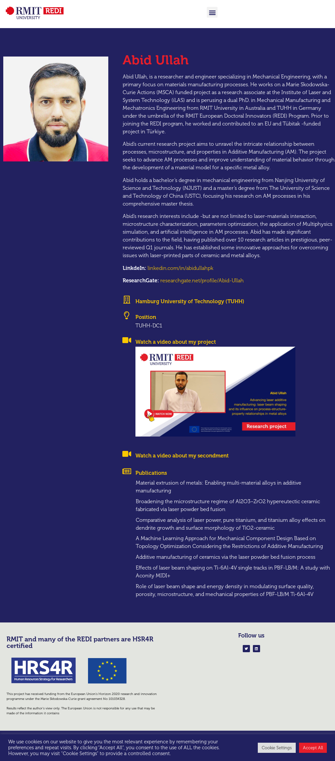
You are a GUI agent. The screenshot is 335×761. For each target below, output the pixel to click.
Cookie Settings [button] (277, 747)
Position (145, 324)
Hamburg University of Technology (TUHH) (189, 309)
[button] (212, 12)
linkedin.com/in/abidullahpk (180, 275)
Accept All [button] (313, 747)
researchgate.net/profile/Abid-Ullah (202, 288)
